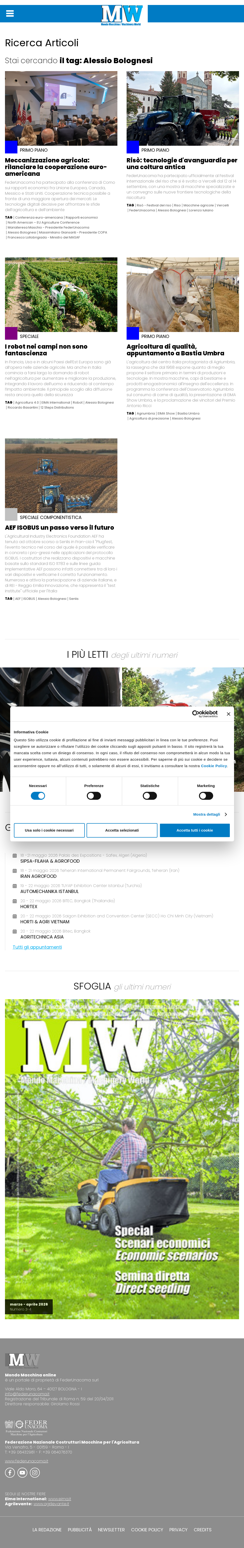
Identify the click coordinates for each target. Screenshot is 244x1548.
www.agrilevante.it (51, 1504)
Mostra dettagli (206, 814)
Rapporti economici (82, 217)
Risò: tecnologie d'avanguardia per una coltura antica (182, 163)
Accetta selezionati (122, 830)
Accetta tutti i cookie (195, 830)
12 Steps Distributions (57, 407)
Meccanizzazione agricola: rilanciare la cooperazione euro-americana (56, 167)
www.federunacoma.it (26, 1461)
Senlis (74, 599)
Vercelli (223, 205)
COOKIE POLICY (147, 1530)
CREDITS (203, 1530)
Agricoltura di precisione (149, 418)
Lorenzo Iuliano (201, 210)
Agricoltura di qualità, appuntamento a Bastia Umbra (175, 349)
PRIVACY (178, 1530)
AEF (18, 599)
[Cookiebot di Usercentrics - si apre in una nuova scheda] (196, 714)
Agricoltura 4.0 (27, 402)
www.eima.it (59, 1499)
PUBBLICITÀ (80, 1530)
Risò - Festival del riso (154, 205)
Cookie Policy (214, 766)
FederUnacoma (142, 210)
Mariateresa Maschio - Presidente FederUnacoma (48, 227)
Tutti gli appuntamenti (37, 947)
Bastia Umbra (188, 413)
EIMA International (56, 402)
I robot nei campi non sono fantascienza (46, 349)
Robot (78, 402)
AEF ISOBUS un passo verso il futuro (59, 527)
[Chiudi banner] (228, 714)
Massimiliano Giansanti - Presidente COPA (73, 232)
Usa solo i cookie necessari (49, 830)
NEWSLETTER (111, 1530)
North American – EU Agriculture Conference (44, 222)
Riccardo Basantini (23, 407)
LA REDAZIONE (47, 1530)
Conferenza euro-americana (39, 217)
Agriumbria (146, 413)
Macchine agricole (199, 205)
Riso (177, 205)
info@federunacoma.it (27, 1394)
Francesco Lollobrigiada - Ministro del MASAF (44, 237)
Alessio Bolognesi (22, 232)
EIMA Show (166, 413)
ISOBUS (29, 599)
